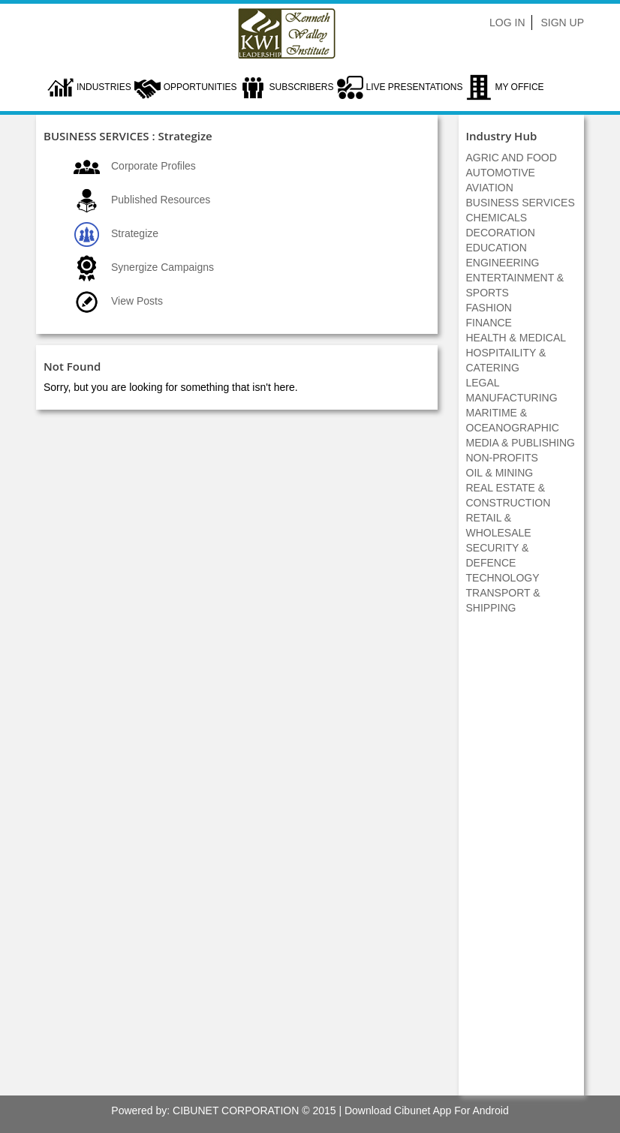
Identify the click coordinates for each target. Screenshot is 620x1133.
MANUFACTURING (512, 398)
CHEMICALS (497, 218)
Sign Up (562, 23)
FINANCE (489, 323)
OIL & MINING (500, 473)
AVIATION (489, 188)
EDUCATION (496, 248)
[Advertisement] (521, 863)
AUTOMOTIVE (500, 173)
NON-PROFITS (502, 458)
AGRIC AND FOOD (511, 158)
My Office (519, 87)
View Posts (137, 301)
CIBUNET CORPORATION (236, 1110)
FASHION (489, 308)
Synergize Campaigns (162, 267)
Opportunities (200, 87)
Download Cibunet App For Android (427, 1110)
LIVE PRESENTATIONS (414, 87)
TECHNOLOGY (503, 578)
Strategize (134, 233)
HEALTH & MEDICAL (516, 338)
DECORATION (500, 233)
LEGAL (483, 383)
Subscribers (301, 87)
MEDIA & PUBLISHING (520, 443)
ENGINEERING (503, 263)
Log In (507, 23)
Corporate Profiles (153, 166)
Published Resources (160, 200)
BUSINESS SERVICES (520, 203)
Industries (104, 87)
